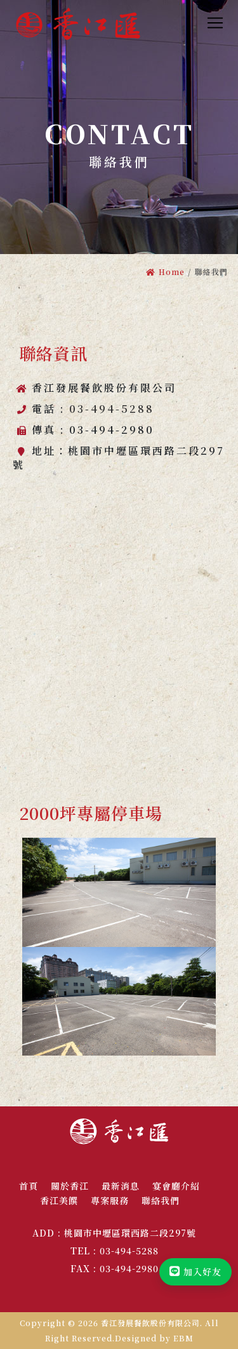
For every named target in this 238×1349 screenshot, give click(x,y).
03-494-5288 (111, 408)
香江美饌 (59, 1200)
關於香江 (70, 1185)
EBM (183, 1337)
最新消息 (121, 1185)
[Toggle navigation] (215, 23)
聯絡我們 (161, 1200)
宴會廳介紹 (176, 1185)
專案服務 (110, 1200)
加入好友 (195, 1271)
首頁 (28, 1185)
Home (165, 271)
